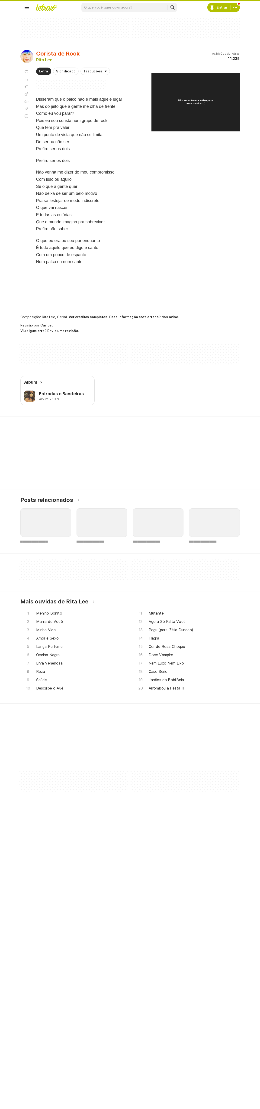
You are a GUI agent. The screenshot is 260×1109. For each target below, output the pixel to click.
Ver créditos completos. (88, 317)
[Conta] (235, 7)
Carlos (46, 325)
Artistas (32, 1064)
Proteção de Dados (191, 1072)
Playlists (32, 1080)
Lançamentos (36, 1097)
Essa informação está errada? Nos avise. (144, 317)
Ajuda (180, 1055)
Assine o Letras (113, 1089)
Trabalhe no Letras (191, 1089)
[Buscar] (172, 7)
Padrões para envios (192, 1097)
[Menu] (26, 7)
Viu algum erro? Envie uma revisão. (49, 331)
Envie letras (110, 1072)
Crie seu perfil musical (118, 1055)
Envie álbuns (111, 1064)
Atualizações (36, 1089)
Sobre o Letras (188, 1080)
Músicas (32, 1055)
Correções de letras (117, 1080)
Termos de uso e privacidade (199, 1064)
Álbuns (31, 1072)
